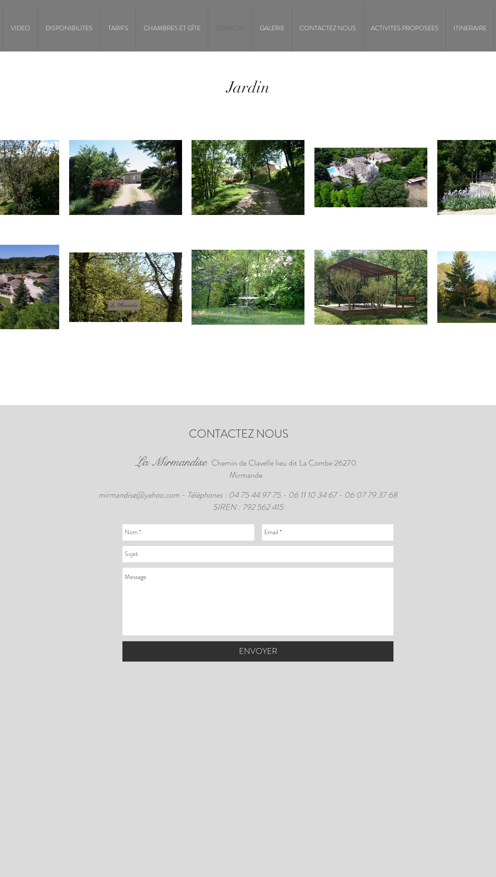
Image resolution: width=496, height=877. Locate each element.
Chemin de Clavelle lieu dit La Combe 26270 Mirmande (246, 469)
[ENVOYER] (257, 651)
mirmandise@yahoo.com (138, 495)
